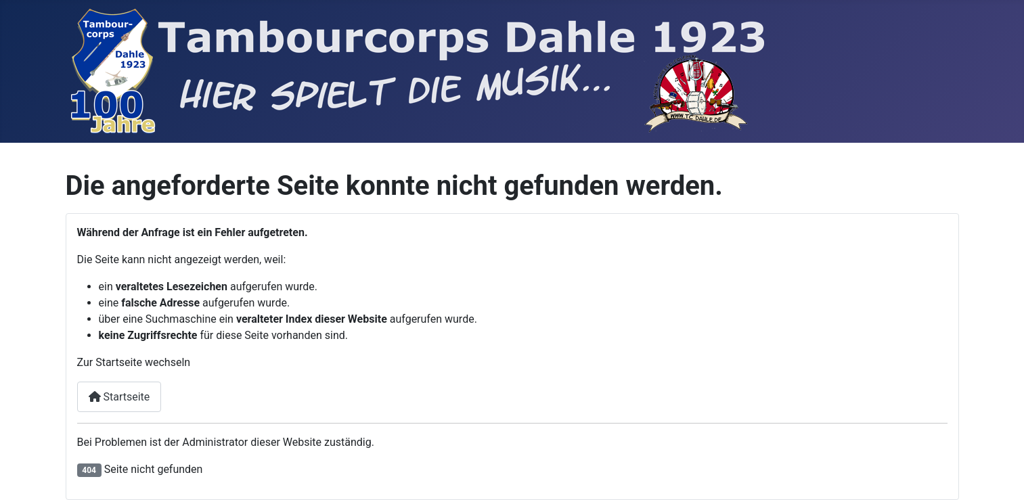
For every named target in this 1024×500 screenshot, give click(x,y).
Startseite (119, 396)
